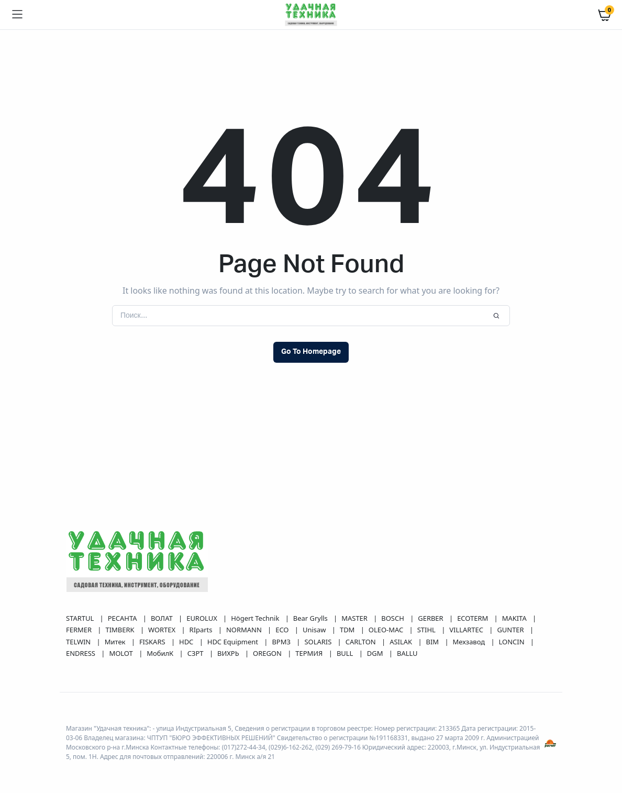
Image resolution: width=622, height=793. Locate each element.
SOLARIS (318, 641)
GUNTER (511, 629)
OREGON (268, 653)
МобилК (161, 653)
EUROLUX (202, 618)
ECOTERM (473, 618)
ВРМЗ (282, 641)
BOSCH (393, 618)
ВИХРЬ (229, 653)
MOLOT (122, 653)
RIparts (202, 629)
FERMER (79, 629)
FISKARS (153, 641)
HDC (187, 641)
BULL (346, 653)
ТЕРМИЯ (309, 653)
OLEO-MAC (387, 629)
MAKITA (515, 618)
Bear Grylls (311, 618)
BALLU (407, 653)
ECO (283, 629)
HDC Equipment (233, 641)
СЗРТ (196, 653)
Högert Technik (256, 618)
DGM (376, 653)
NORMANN (244, 629)
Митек (116, 641)
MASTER (355, 618)
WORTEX (162, 629)
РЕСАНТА (123, 618)
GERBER (431, 618)
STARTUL (81, 618)
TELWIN (79, 641)
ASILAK (402, 641)
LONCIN (512, 641)
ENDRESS (81, 653)
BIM (433, 641)
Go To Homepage (311, 351)
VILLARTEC (467, 629)
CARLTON (361, 641)
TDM (348, 629)
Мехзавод (470, 641)
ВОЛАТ (162, 618)
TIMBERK (120, 629)
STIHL (427, 629)
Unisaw (315, 629)
